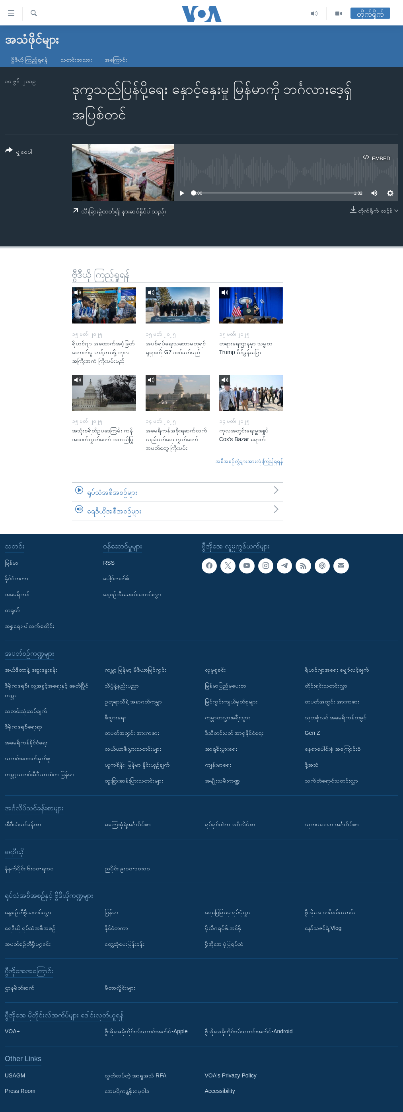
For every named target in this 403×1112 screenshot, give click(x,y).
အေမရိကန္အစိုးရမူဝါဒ (127, 1091)
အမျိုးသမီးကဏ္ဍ (222, 780)
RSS (109, 562)
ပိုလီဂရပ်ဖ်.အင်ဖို (223, 927)
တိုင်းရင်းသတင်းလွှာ (326, 685)
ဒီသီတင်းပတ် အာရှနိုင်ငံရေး (234, 733)
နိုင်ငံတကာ (16, 578)
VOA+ (12, 1031)
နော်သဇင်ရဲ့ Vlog (323, 927)
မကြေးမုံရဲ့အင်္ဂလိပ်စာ (128, 824)
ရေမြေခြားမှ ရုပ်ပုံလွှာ (228, 912)
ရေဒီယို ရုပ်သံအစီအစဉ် (30, 927)
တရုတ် (12, 610)
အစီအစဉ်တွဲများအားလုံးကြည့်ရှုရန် (249, 461)
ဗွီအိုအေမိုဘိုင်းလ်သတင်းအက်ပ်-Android (249, 1031)
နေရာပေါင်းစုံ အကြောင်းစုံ (333, 749)
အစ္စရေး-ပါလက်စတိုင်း (29, 625)
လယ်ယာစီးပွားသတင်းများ (133, 749)
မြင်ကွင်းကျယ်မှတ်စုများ (231, 701)
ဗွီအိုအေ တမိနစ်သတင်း (330, 912)
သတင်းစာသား (76, 59)
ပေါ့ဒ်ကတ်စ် (116, 578)
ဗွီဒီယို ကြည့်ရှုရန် (29, 59)
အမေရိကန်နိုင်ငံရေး (26, 742)
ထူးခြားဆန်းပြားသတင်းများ (134, 780)
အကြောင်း (116, 59)
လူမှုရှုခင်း (215, 669)
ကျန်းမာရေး (218, 764)
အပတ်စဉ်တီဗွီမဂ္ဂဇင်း (28, 943)
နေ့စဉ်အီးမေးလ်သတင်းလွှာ (132, 594)
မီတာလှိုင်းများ (120, 987)
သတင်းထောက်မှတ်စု (28, 758)
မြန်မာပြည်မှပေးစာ (225, 685)
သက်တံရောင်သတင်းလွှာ (331, 780)
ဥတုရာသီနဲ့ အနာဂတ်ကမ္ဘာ (133, 701)
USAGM (15, 1075)
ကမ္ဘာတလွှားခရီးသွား (227, 717)
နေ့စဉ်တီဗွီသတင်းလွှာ (28, 912)
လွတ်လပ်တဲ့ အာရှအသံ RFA (135, 1075)
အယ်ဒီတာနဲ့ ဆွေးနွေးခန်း (31, 669)
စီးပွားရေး (115, 717)
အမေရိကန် (17, 594)
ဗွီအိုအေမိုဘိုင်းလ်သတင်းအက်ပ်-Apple (146, 1031)
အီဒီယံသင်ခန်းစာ (23, 824)
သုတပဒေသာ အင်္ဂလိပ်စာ (332, 824)
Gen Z (312, 733)
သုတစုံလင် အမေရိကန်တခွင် (335, 717)
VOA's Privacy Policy (231, 1075)
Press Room (20, 1091)
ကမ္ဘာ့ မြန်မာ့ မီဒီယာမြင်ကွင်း (135, 669)
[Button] (18, 152)
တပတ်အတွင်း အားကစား (132, 733)
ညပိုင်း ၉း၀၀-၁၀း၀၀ (127, 868)
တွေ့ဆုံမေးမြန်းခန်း (124, 943)
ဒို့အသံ (312, 764)
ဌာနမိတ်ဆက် (20, 987)
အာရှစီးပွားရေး (221, 749)
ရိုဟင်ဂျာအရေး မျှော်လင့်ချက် (337, 669)
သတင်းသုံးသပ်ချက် (26, 710)
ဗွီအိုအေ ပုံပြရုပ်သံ (224, 943)
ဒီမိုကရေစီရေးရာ (23, 726)
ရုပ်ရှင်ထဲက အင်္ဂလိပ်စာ (230, 824)
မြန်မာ (11, 562)
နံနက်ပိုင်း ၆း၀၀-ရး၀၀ (29, 868)
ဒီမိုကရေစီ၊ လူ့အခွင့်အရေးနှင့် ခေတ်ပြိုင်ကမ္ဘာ (46, 690)
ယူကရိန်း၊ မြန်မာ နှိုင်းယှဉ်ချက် (137, 764)
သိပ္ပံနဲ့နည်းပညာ (122, 685)
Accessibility (220, 1091)
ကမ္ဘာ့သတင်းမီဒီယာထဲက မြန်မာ (39, 774)
